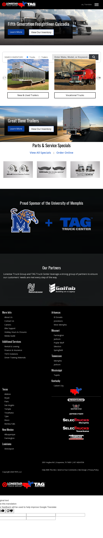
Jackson (57, 339)
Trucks (32, 57)
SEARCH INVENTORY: (14, 57)
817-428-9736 (78, 462)
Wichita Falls (9, 424)
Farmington (59, 335)
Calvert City (59, 385)
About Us (8, 317)
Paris (6, 401)
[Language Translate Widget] (86, 5)
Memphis (58, 360)
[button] (4, 78)
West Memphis (60, 324)
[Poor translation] (9, 511)
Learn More (16, 31)
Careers (7, 324)
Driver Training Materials (15, 357)
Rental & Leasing (11, 346)
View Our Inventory (41, 32)
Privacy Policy (93, 470)
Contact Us (9, 321)
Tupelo (57, 375)
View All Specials (40, 152)
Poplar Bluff (59, 342)
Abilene (7, 394)
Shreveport (9, 448)
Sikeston (57, 346)
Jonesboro (58, 321)
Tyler (6, 416)
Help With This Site (49, 470)
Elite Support (9, 328)
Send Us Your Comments (67, 470)
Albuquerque (9, 434)
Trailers (44, 57)
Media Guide (9, 336)
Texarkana (9, 412)
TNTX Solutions (11, 354)
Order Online (64, 152)
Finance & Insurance (13, 350)
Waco (6, 420)
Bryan (7, 397)
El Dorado (58, 317)
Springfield (58, 350)
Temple (7, 409)
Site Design (82, 470)
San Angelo (9, 405)
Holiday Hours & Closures (15, 332)
